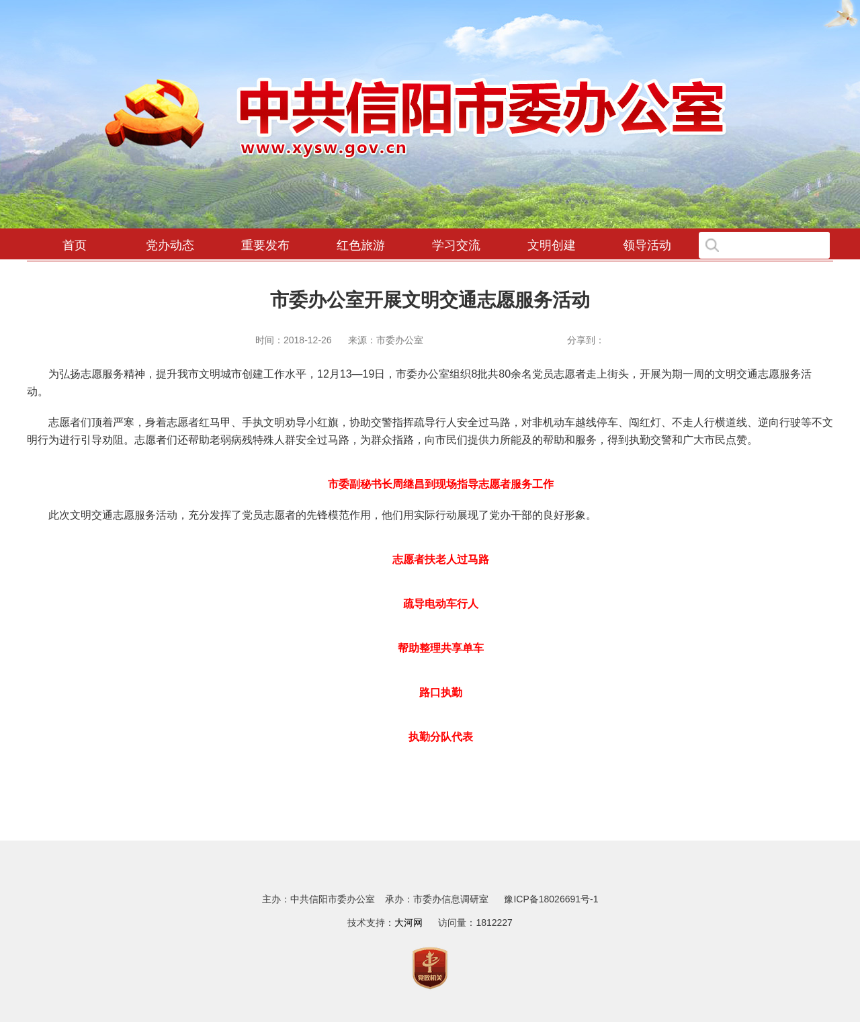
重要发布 (265, 245)
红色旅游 (361, 245)
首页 (74, 245)
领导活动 (647, 245)
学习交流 (456, 245)
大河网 (408, 922)
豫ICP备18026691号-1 (551, 899)
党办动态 (170, 245)
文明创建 (551, 245)
